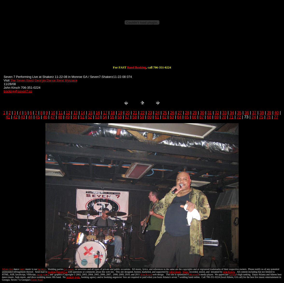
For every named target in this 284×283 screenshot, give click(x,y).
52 (90, 117)
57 (127, 117)
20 (127, 113)
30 (202, 113)
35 (239, 113)
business (42, 269)
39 (269, 113)
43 (23, 117)
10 (53, 113)
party (22, 269)
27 (180, 113)
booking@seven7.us (18, 91)
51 (82, 117)
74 (254, 117)
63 (172, 117)
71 (231, 117)
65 (187, 117)
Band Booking (136, 67)
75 (261, 117)
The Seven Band (22, 80)
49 (67, 117)
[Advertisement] (142, 50)
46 (45, 117)
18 (113, 113)
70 (224, 117)
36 (247, 113)
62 (164, 117)
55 (112, 117)
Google (232, 274)
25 (165, 113)
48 (60, 117)
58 (134, 117)
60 (149, 117)
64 (179, 117)
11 (60, 113)
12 (68, 113)
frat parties (69, 269)
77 (276, 117)
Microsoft (194, 274)
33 (224, 113)
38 (262, 113)
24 (157, 113)
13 (75, 113)
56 (120, 117)
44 (30, 117)
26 (172, 113)
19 (120, 113)
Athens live (7, 269)
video (46, 274)
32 (217, 113)
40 (276, 113)
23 (150, 113)
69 (216, 117)
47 (52, 117)
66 (194, 117)
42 (15, 117)
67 (201, 117)
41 (8, 117)
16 (98, 113)
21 (135, 113)
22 (142, 113)
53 (97, 117)
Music (186, 271)
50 (75, 117)
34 (232, 113)
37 (254, 113)
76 (268, 117)
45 (38, 117)
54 (105, 117)
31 (209, 113)
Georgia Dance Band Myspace (56, 80)
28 (187, 113)
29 (194, 113)
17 (105, 113)
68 (209, 117)
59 (142, 117)
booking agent (73, 277)
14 (83, 113)
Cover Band (37, 279)
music (40, 274)
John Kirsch (175, 271)
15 (90, 113)
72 (239, 117)
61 (157, 117)
